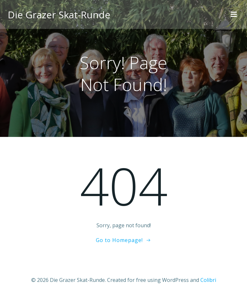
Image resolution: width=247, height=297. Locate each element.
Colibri (208, 280)
